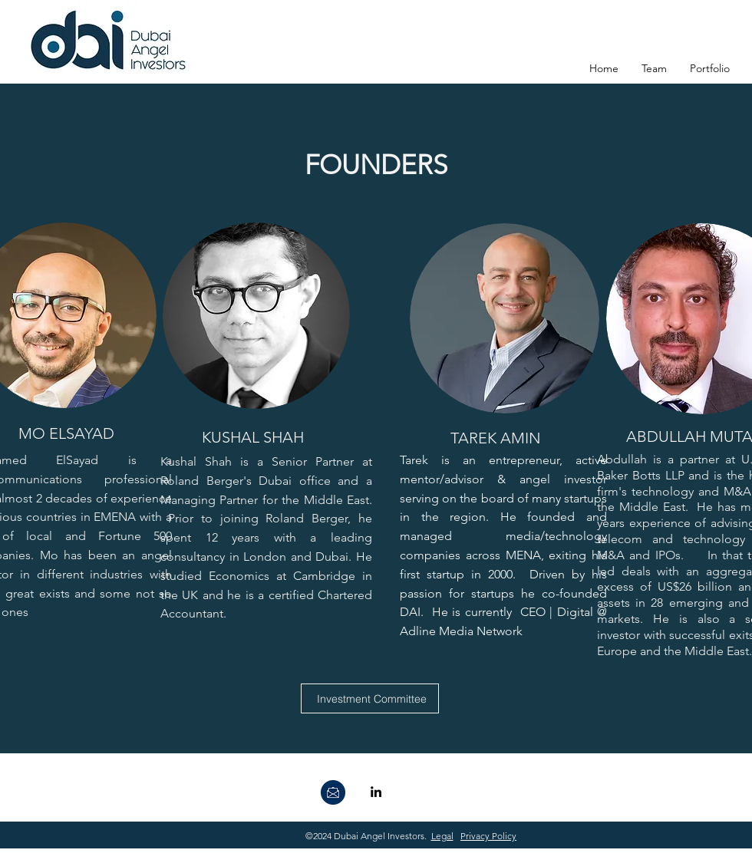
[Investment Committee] (370, 698)
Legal (442, 836)
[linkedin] (376, 791)
